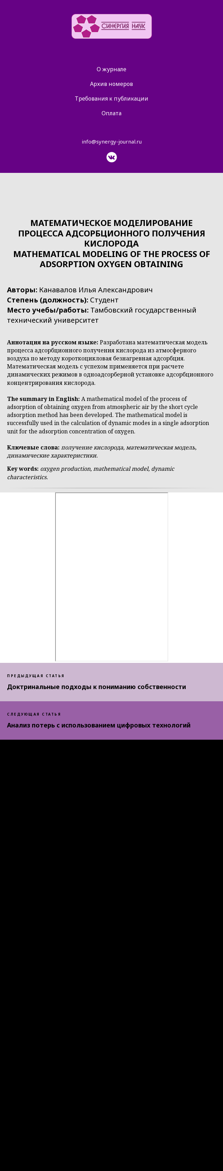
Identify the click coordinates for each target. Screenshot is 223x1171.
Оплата (111, 113)
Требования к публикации (111, 98)
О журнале (111, 69)
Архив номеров (111, 84)
